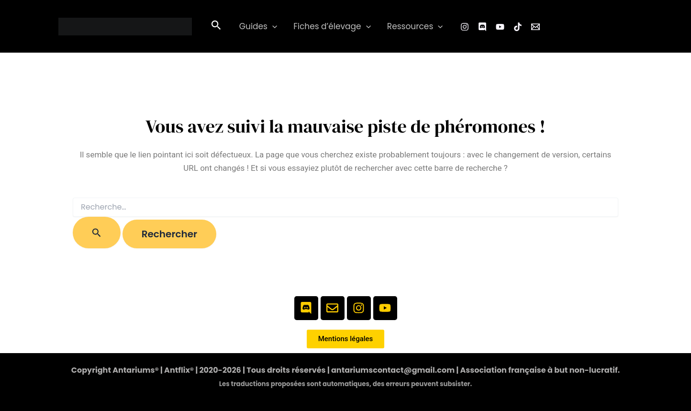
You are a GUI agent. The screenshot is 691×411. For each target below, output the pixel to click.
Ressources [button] (415, 26)
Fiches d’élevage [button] (332, 26)
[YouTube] (500, 26)
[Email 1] (535, 26)
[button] (216, 26)
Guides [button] (258, 26)
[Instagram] (464, 26)
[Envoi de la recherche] (97, 232)
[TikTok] (517, 26)
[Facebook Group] (482, 26)
